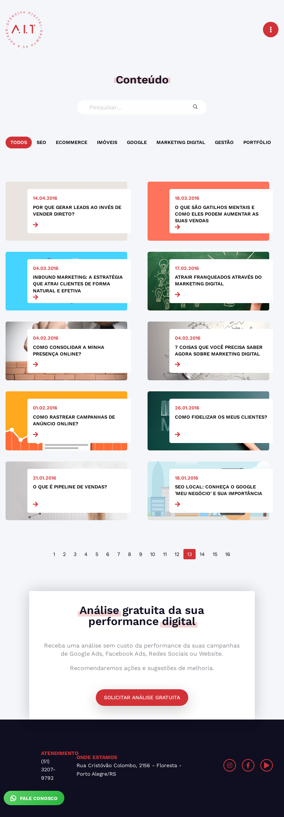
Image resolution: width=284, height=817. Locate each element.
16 (227, 554)
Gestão (224, 142)
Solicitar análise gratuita (142, 697)
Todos (18, 142)
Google (137, 142)
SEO (41, 142)
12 (177, 554)
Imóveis (107, 142)
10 (152, 554)
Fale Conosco (34, 798)
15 (215, 554)
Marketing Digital (180, 142)
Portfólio (257, 142)
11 (165, 554)
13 (189, 554)
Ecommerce (71, 142)
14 (202, 554)
